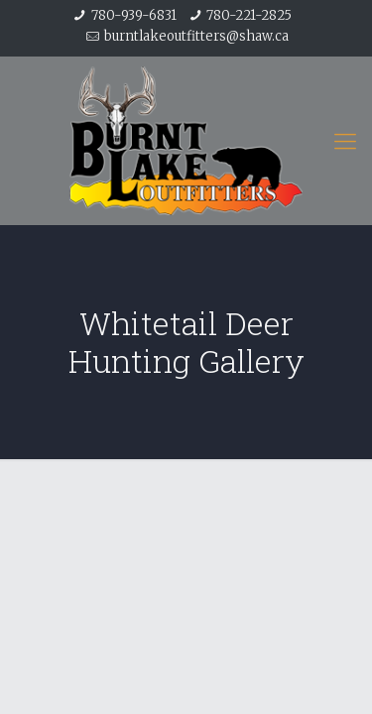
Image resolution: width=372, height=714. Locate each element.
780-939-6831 (134, 15)
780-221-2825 (249, 15)
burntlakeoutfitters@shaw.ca (196, 36)
